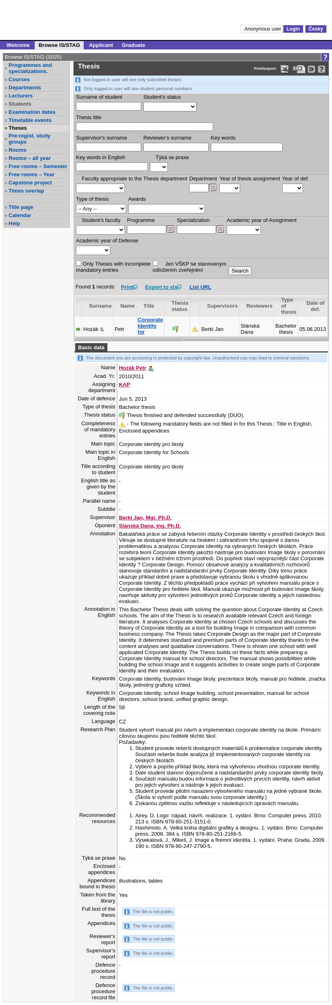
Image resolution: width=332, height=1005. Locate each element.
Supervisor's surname (101, 138)
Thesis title (88, 117)
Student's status (162, 97)
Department (203, 178)
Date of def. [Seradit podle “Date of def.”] (316, 306)
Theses (18, 128)
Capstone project (30, 183)
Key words (223, 138)
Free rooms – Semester (38, 166)
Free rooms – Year (32, 174)
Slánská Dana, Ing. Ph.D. (150, 526)
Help (14, 223)
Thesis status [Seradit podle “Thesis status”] (180, 306)
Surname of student (99, 97)
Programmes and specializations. (30, 68)
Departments (25, 87)
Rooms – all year (30, 158)
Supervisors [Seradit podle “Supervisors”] (222, 306)
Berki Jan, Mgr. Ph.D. (145, 518)
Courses (19, 79)
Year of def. (295, 178)
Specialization (193, 220)
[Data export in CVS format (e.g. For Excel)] (299, 69)
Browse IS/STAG (59, 45)
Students (20, 104)
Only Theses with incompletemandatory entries (113, 266)
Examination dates (32, 112)
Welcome (18, 45)
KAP (124, 385)
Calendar (20, 215)
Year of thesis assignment (249, 178)
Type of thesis (92, 199)
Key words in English (100, 157)
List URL (200, 287)
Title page (21, 207)
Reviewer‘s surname (167, 138)
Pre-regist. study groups (30, 139)
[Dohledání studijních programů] (170, 229)
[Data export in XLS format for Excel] (285, 69)
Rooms (18, 150)
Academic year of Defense (107, 240)
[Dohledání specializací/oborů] (220, 229)
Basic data (91, 347)
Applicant (101, 45)
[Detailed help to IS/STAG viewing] (321, 69)
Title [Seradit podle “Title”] (148, 306)
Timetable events (30, 120)
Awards (137, 199)
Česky (316, 29)
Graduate (133, 45)
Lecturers (21, 96)
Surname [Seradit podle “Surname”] (100, 306)
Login (293, 29)
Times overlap (26, 191)
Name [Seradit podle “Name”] (127, 306)
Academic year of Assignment (261, 220)
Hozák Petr (132, 368)
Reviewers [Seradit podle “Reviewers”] (259, 306)
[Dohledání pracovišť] (213, 188)
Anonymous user (263, 29)
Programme (141, 220)
